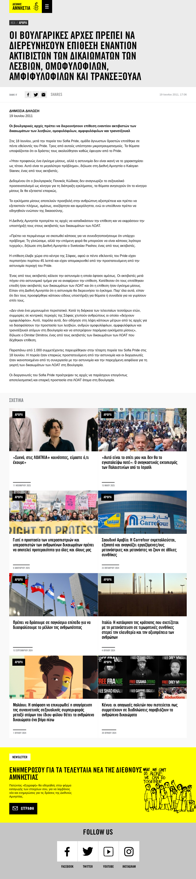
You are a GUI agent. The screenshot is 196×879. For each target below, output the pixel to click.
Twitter (35, 94)
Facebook (28, 94)
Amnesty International (25, 6)
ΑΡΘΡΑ (23, 23)
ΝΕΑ (13, 23)
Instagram (129, 867)
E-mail (43, 94)
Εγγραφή (23, 808)
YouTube (108, 867)
